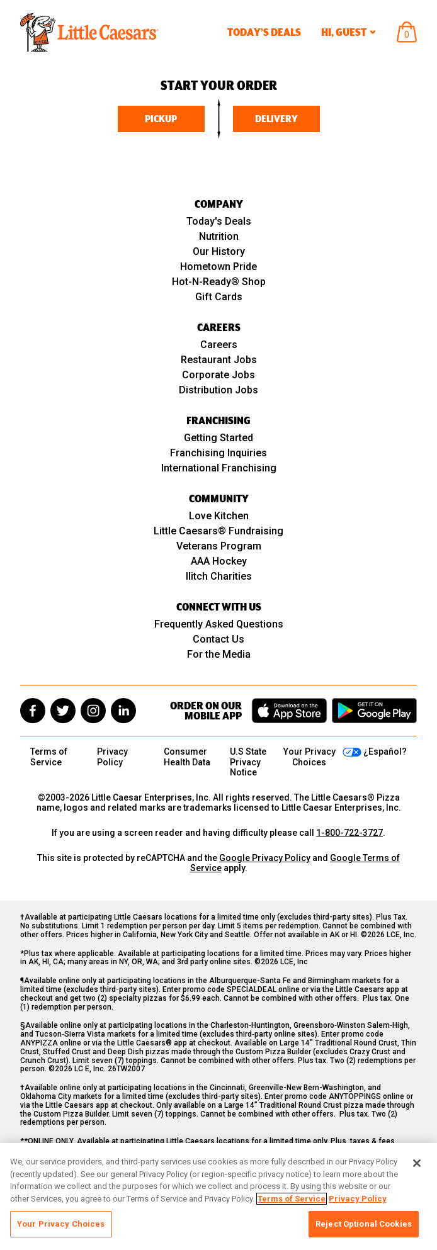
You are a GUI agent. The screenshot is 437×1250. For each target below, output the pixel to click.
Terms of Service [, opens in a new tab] (292, 1198)
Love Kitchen (219, 516)
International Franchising (218, 468)
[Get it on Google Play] (374, 710)
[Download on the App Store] (289, 710)
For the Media (219, 654)
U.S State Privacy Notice (248, 761)
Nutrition (219, 236)
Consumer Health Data (187, 756)
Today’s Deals (264, 32)
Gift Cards (218, 297)
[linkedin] (123, 710)
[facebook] (32, 710)
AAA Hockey (219, 561)
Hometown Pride (218, 267)
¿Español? (385, 751)
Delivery (276, 119)
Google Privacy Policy (264, 858)
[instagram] (93, 710)
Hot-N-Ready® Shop (219, 282)
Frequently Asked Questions (218, 624)
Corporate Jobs (218, 375)
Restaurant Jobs (219, 360)
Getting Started (218, 438)
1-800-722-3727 (349, 833)
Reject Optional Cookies (363, 1224)
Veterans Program (218, 546)
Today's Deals (218, 221)
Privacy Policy (112, 756)
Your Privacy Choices (61, 1224)
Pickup (161, 119)
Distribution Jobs (218, 390)
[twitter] (63, 710)
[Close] (417, 1163)
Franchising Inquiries (218, 453)
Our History (219, 251)
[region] (218, 1196)
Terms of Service (48, 756)
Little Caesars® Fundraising (218, 531)
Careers (218, 345)
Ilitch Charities (219, 576)
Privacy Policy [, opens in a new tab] (358, 1198)
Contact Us (218, 639)
